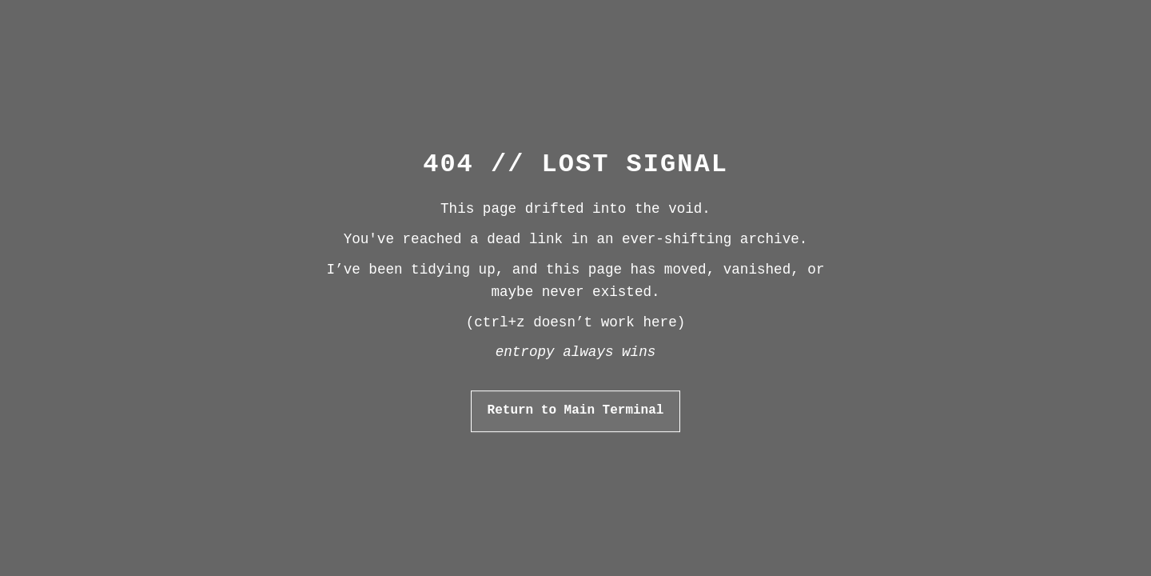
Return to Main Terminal (576, 410)
